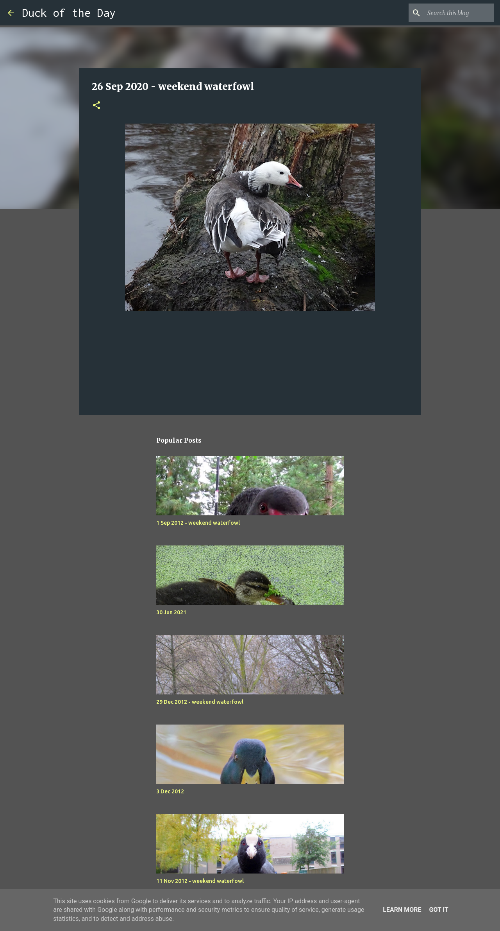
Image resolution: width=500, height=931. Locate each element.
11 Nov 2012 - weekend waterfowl (200, 881)
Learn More (402, 909)
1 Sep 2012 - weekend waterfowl (198, 523)
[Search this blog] (453, 13)
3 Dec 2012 (170, 791)
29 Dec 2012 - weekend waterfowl (199, 702)
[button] (96, 105)
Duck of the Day (69, 12)
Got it (438, 909)
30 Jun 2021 (171, 612)
